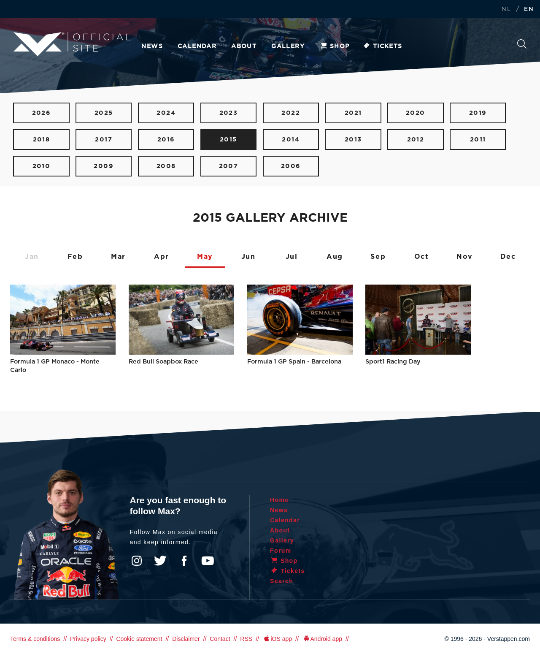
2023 (228, 113)
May (205, 256)
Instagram (136, 560)
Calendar (197, 46)
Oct (421, 256)
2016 (166, 139)
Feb (75, 256)
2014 (291, 139)
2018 (41, 139)
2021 (353, 113)
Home (279, 500)
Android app (322, 638)
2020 (415, 113)
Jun (248, 256)
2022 (290, 113)
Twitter (160, 560)
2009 (103, 166)
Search (521, 44)
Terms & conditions (35, 638)
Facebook (184, 560)
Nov (464, 256)
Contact (220, 638)
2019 (478, 113)
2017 (103, 139)
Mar (118, 256)
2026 (41, 113)
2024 (166, 113)
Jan (32, 256)
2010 (41, 166)
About (243, 46)
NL (506, 9)
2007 (228, 166)
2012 (415, 139)
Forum (281, 550)
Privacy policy (88, 638)
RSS (246, 638)
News (152, 46)
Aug (335, 256)
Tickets (382, 46)
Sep (378, 256)
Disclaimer (186, 638)
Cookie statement (139, 638)
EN (529, 9)
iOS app (277, 638)
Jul (292, 256)
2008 (166, 166)
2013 (353, 139)
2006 (291, 166)
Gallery (288, 46)
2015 (228, 139)
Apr (161, 256)
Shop (334, 46)
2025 (103, 113)
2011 (478, 139)
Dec (508, 256)
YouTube (207, 560)
